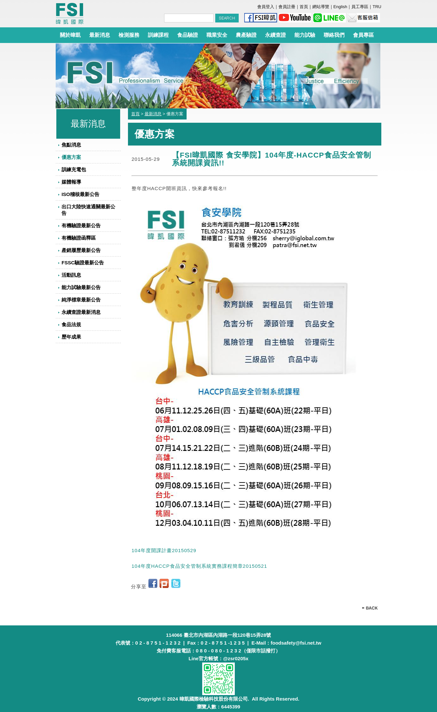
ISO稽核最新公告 (80, 194)
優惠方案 (71, 157)
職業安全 (216, 35)
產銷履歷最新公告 (81, 250)
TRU (377, 6)
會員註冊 (286, 6)
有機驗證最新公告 (81, 225)
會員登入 (265, 6)
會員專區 (363, 35)
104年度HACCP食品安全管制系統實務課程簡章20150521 (199, 566)
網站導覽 (320, 6)
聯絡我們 (334, 35)
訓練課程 (158, 35)
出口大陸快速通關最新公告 (88, 210)
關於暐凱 (70, 35)
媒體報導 (71, 182)
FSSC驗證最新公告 (83, 262)
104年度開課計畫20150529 (164, 550)
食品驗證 (187, 35)
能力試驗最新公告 (81, 287)
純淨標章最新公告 (81, 299)
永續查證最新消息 (81, 312)
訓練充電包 (74, 169)
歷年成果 (71, 337)
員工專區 (359, 6)
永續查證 (275, 35)
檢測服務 (129, 35)
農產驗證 (246, 35)
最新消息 (99, 35)
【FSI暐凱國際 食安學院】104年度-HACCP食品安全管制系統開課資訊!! (271, 159)
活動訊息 (71, 275)
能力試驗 (304, 35)
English (340, 6)
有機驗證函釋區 (79, 238)
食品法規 (71, 324)
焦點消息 (71, 144)
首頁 (304, 6)
